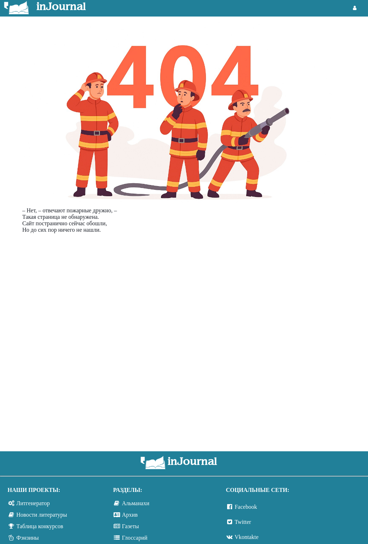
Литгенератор (33, 503)
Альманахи (135, 503)
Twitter (243, 522)
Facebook (246, 507)
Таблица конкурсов (40, 526)
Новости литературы (42, 515)
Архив (130, 515)
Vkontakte (247, 537)
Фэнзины (28, 538)
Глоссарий (134, 538)
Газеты (130, 526)
